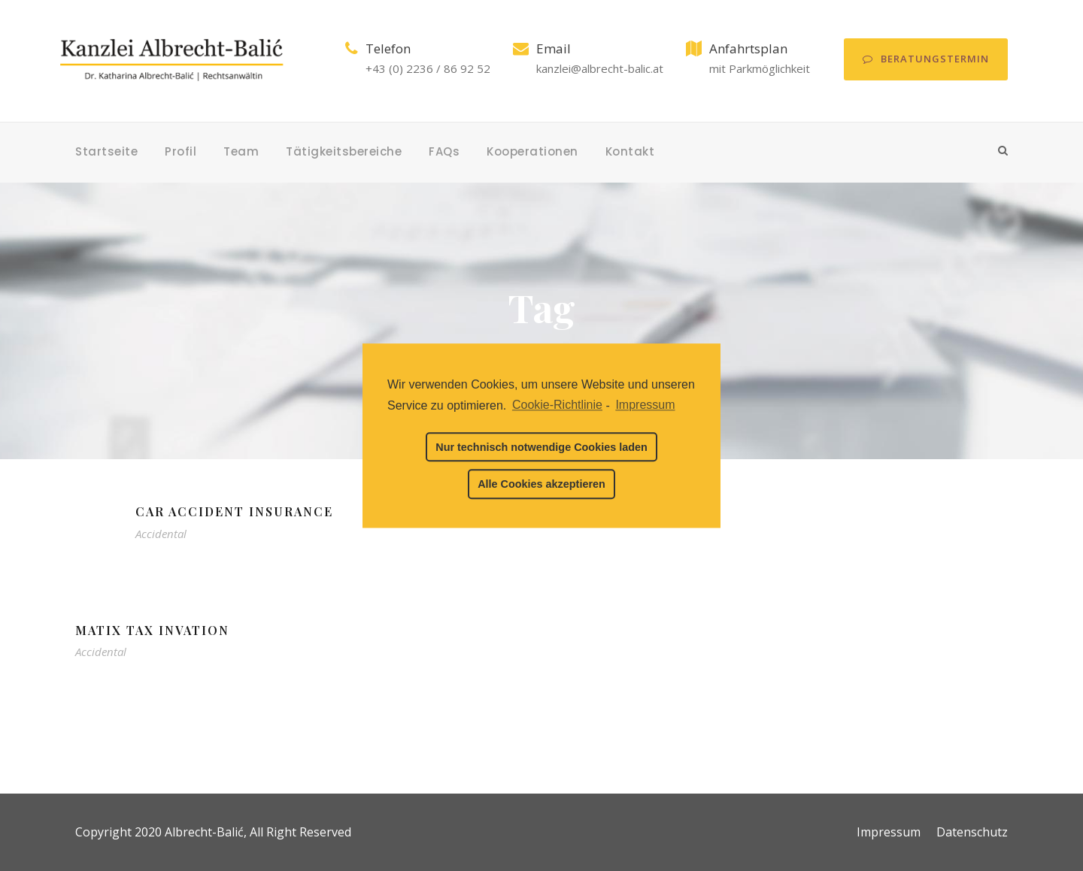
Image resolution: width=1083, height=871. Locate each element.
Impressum (889, 832)
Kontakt (630, 151)
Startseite (106, 151)
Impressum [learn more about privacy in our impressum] (645, 404)
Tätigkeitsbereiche (344, 151)
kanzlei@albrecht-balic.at (599, 68)
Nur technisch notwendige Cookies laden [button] (541, 447)
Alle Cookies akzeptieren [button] (541, 484)
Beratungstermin (926, 58)
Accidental (161, 533)
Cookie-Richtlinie (557, 404)
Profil (180, 151)
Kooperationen (532, 151)
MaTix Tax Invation (152, 630)
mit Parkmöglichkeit (759, 68)
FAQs (444, 151)
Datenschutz (972, 832)
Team (241, 151)
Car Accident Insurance (234, 511)
